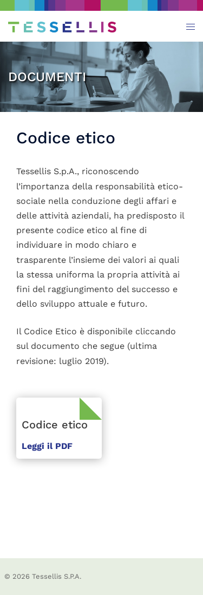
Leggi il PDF (47, 446)
